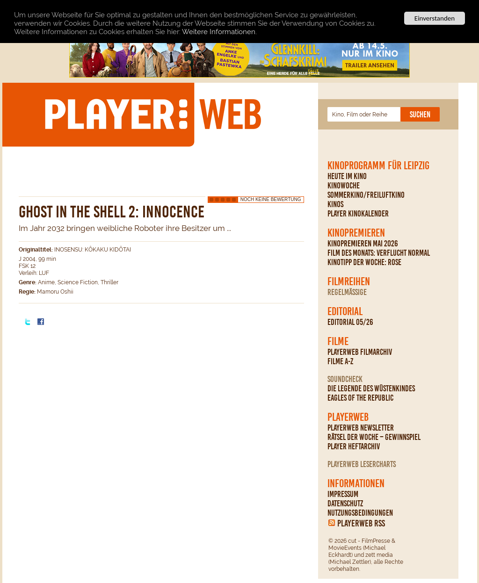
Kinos (335, 204)
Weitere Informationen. (219, 31)
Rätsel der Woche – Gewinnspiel (374, 437)
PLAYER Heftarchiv (353, 446)
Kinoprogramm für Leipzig (378, 165)
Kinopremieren (356, 232)
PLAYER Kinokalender (358, 213)
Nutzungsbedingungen (360, 513)
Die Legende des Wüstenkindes (371, 388)
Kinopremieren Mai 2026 (362, 243)
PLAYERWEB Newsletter (360, 428)
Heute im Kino (347, 176)
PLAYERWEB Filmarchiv (359, 352)
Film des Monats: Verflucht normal (378, 253)
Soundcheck (345, 379)
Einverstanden (434, 18)
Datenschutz (345, 503)
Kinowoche (343, 185)
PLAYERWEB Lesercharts (361, 464)
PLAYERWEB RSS (361, 523)
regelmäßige (347, 292)
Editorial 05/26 (350, 322)
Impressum (342, 494)
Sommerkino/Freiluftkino (366, 195)
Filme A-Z (340, 361)
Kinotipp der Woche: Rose (364, 262)
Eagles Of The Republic (360, 398)
